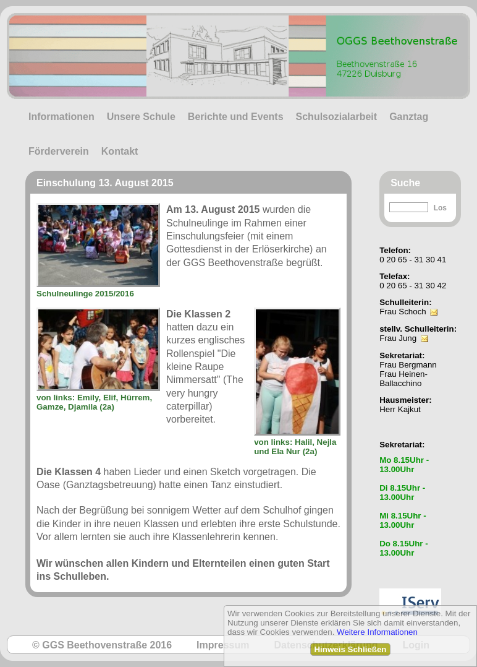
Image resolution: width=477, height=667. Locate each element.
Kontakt (119, 151)
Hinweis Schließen (350, 649)
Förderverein (58, 151)
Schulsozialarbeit (337, 116)
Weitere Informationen (377, 632)
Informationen (61, 116)
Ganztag (408, 116)
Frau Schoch (402, 311)
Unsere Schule (141, 116)
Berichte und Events (236, 116)
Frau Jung (397, 338)
